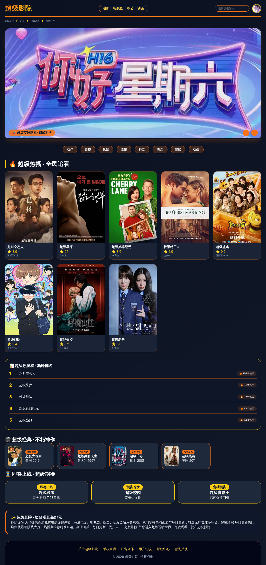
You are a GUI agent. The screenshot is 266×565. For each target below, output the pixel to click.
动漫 (140, 8)
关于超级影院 (88, 549)
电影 (106, 8)
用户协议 (145, 549)
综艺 (130, 8)
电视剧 (118, 8)
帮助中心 (163, 549)
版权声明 (109, 549)
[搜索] (232, 8)
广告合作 (127, 549)
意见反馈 (181, 549)
